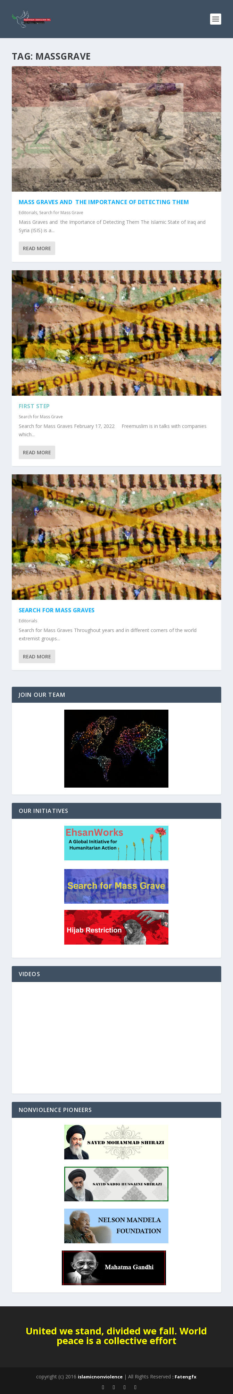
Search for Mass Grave (61, 213)
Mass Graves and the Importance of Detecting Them (104, 202)
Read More (37, 248)
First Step (34, 406)
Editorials (28, 213)
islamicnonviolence (100, 1377)
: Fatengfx (184, 1377)
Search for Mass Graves (57, 610)
